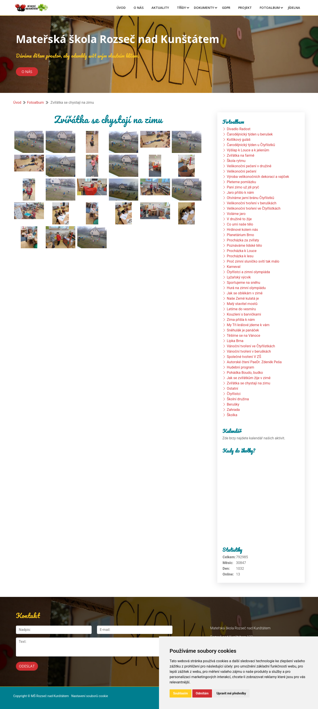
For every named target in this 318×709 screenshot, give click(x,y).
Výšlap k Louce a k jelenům (248, 150)
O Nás (139, 8)
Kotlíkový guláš (238, 139)
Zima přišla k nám (241, 320)
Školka (232, 415)
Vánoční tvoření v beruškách (249, 351)
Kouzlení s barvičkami (244, 314)
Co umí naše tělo (240, 224)
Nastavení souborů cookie (89, 696)
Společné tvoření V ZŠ (244, 357)
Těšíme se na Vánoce (243, 335)
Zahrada (233, 410)
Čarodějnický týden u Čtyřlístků (251, 145)
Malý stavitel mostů (242, 304)
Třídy (181, 8)
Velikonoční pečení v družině (249, 166)
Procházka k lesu (240, 256)
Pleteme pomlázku (241, 182)
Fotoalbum (270, 8)
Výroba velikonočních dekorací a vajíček (258, 177)
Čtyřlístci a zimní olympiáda (248, 272)
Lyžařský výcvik (239, 277)
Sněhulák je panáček (243, 330)
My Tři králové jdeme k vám (248, 325)
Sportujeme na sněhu (243, 282)
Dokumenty (204, 8)
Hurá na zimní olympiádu (246, 288)
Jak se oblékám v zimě (245, 293)
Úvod (121, 8)
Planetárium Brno (240, 235)
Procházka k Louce (242, 251)
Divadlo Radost (238, 129)
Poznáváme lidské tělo (244, 245)
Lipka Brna (235, 341)
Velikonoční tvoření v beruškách (251, 203)
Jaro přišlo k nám (240, 192)
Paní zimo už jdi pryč (243, 187)
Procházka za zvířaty (243, 240)
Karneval (233, 267)
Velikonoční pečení (241, 171)
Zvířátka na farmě (240, 155)
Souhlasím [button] (180, 693)
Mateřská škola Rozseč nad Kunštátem (117, 39)
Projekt (245, 8)
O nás (27, 71)
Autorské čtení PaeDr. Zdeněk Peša (254, 362)
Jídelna (294, 8)
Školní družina (238, 399)
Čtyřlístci (233, 394)
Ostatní (232, 388)
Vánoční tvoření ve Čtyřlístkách (251, 346)
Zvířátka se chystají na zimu (248, 383)
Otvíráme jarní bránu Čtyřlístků (250, 198)
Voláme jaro (236, 214)
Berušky (233, 404)
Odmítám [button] (202, 693)
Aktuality (160, 8)
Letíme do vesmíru (241, 309)
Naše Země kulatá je (243, 298)
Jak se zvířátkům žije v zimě (249, 378)
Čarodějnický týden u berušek (250, 134)
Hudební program (240, 367)
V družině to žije (239, 219)
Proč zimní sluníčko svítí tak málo (253, 261)
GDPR (226, 8)
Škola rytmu (236, 161)
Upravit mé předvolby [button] (231, 693)
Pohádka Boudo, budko (245, 372)
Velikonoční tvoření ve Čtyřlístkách (253, 208)
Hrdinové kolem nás (242, 230)
